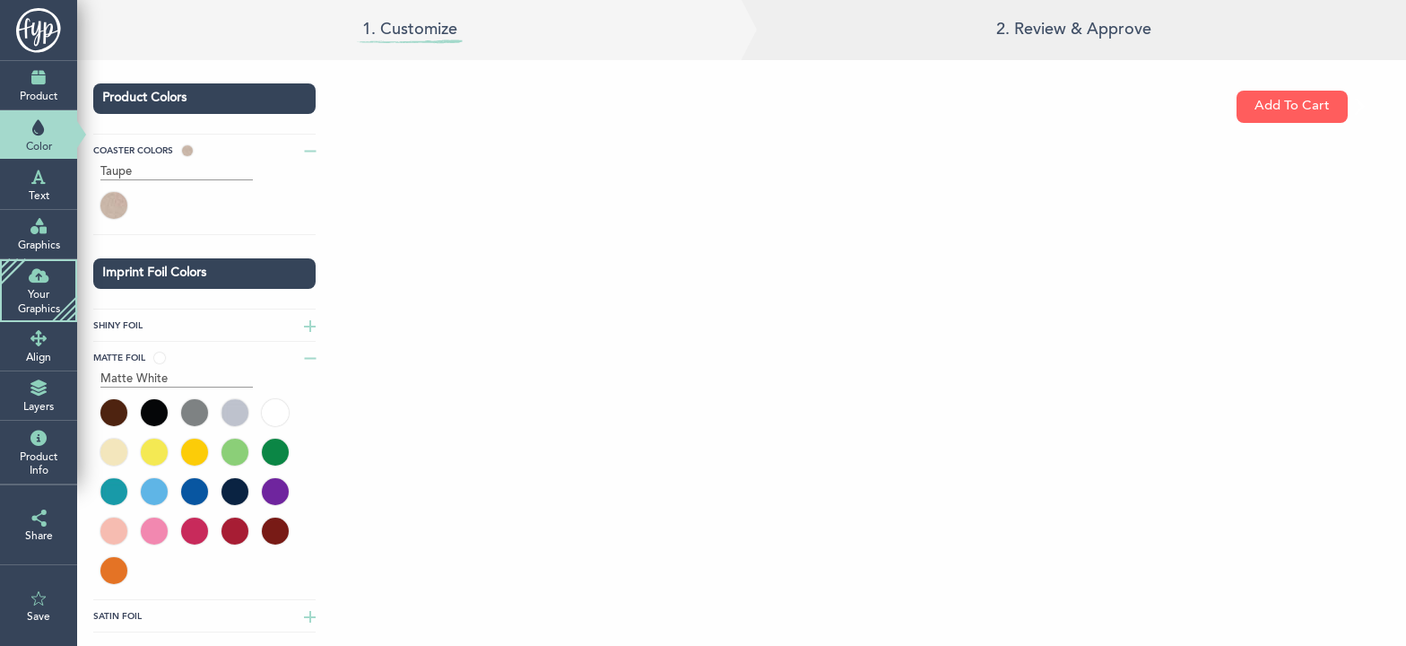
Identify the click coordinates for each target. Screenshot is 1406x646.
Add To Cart (1301, 107)
